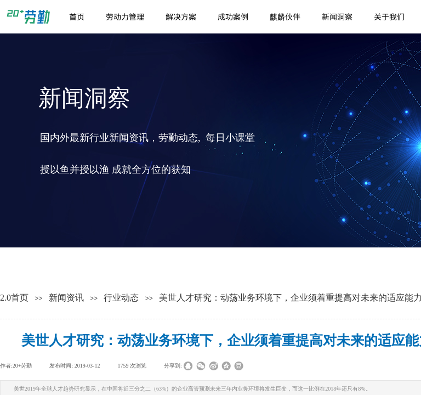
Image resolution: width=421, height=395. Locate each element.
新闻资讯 (66, 297)
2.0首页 (14, 297)
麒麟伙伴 (285, 16)
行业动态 (121, 297)
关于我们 (389, 16)
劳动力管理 (125, 16)
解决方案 (181, 16)
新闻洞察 (337, 16)
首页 (76, 16)
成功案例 (233, 16)
